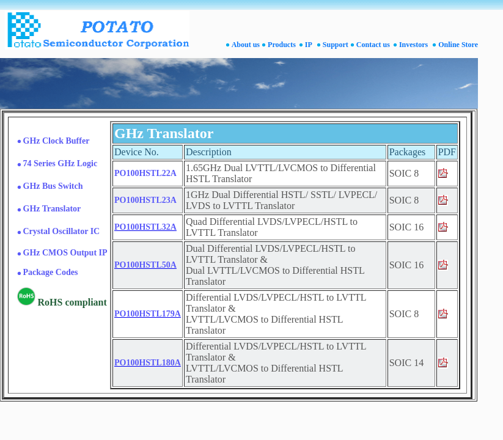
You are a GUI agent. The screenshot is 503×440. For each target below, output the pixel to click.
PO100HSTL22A (145, 173)
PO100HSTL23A (145, 200)
